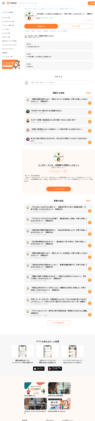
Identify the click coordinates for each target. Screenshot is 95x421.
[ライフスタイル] (55, 171)
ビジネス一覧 (6, 17)
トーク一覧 (5, 29)
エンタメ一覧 (6, 33)
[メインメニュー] (3, 3)
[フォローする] (58, 189)
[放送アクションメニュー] (92, 21)
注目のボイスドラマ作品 (9, 41)
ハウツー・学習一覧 (8, 25)
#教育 (33, 31)
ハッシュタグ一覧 (7, 56)
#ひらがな (53, 31)
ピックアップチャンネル (9, 45)
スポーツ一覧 (6, 37)
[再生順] (88, 93)
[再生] (89, 103)
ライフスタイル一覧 (8, 21)
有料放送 (4, 52)
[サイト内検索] (36, 3)
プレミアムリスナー (8, 49)
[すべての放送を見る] (58, 322)
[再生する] (41, 26)
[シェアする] (76, 26)
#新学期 (45, 31)
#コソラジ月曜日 (62, 31)
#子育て (27, 31)
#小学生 (39, 31)
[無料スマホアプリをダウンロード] (11, 64)
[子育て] (65, 171)
